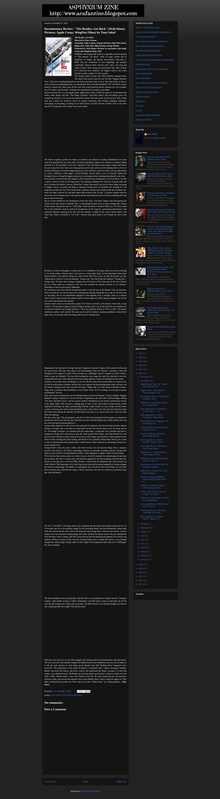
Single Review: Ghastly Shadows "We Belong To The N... (153, 453)
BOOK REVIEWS (143, 78)
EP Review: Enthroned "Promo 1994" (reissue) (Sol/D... (152, 486)
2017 (141, 576)
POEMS (139, 111)
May (143, 544)
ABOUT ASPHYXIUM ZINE (147, 28)
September (145, 528)
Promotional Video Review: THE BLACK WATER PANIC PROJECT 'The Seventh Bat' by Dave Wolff (160, 270)
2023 (141, 365)
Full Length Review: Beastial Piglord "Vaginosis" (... (151, 517)
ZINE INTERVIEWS (144, 74)
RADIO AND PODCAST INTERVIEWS (152, 69)
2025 (141, 357)
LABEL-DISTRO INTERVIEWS (149, 55)
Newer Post (49, 781)
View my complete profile (155, 138)
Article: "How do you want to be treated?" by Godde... (153, 493)
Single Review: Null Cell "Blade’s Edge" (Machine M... (153, 385)
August (144, 532)
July (143, 536)
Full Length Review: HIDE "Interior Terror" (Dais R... (154, 505)
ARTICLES (140, 101)
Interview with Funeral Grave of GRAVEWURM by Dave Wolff (160, 175)
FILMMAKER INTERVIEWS (148, 51)
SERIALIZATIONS (143, 120)
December (145, 377)
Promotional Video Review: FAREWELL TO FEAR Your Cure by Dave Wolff (161, 310)
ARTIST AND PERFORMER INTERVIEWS (153, 32)
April (143, 548)
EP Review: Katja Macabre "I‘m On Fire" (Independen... (154, 499)
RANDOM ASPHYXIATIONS (148, 115)
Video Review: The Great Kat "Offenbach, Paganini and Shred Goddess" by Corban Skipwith (159, 250)
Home (86, 781)
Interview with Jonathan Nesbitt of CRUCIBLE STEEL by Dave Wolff (161, 211)
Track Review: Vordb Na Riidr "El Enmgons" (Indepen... (154, 466)
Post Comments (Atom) (91, 791)
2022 (141, 369)
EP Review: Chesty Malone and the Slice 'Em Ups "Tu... (154, 459)
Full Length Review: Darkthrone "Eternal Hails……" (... (153, 410)
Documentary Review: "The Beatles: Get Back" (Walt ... (154, 397)
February (144, 556)
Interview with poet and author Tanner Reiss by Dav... (152, 435)
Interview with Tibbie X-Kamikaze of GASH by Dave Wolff (161, 194)
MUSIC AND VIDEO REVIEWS (149, 88)
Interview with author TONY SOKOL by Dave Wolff (158, 158)
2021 (141, 373)
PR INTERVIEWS (143, 65)
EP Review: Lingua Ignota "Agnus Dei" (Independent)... (154, 404)
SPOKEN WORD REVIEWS (147, 92)
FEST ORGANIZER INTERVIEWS (150, 46)
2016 (141, 580)
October (144, 524)
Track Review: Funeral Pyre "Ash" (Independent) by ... (154, 472)
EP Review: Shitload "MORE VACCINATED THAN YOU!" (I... (153, 479)
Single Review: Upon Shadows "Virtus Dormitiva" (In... (152, 391)
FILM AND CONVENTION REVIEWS (67, 695)
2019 (141, 568)
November (145, 381)
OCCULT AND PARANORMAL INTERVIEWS (155, 60)
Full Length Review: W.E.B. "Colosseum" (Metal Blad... (152, 416)
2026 (141, 353)
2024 (141, 361)
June (143, 540)
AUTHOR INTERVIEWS (146, 37)
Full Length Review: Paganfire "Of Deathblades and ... (154, 422)
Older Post (122, 781)
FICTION (139, 106)
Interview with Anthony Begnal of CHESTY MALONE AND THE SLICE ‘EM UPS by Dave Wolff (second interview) (160, 230)
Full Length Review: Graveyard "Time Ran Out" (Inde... (152, 511)
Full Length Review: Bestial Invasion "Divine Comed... (152, 441)
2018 (141, 572)
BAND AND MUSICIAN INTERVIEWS (152, 42)
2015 (141, 584)
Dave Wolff (152, 134)
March (143, 552)
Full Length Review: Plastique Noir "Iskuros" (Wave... (154, 428)
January (144, 559)
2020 (141, 565)
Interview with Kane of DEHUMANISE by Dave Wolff (159, 290)
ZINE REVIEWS (142, 97)
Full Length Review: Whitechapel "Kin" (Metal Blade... (153, 447)
